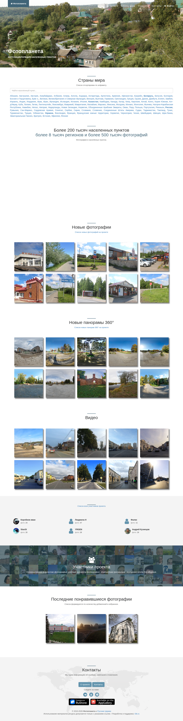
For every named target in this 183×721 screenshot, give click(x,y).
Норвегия (82, 107)
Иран (45, 101)
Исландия (64, 101)
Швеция (156, 113)
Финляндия (60, 113)
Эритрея (37, 116)
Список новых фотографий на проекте (91, 232)
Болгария (168, 96)
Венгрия (90, 99)
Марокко (102, 104)
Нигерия (43, 107)
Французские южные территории (93, 113)
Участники (143, 6)
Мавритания (80, 104)
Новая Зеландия (69, 107)
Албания (58, 96)
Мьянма (148, 104)
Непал (35, 107)
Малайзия (92, 104)
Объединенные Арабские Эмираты (104, 107)
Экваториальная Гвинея (21, 116)
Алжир (66, 96)
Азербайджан (46, 96)
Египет (161, 99)
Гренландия (120, 99)
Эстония (46, 116)
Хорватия (114, 113)
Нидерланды (54, 107)
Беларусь (148, 96)
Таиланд (161, 110)
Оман (125, 107)
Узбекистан (38, 113)
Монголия (138, 104)
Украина (49, 113)
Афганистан (127, 96)
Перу (131, 107)
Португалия (149, 107)
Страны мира (128, 6)
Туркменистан (16, 113)
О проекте (113, 6)
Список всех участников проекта (91, 506)
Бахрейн (138, 96)
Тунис (169, 110)
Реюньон (160, 107)
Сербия (68, 110)
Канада (114, 101)
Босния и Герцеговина (20, 99)
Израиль (14, 101)
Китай (144, 101)
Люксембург (57, 104)
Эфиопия (55, 116)
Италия (83, 101)
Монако (129, 104)
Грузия (138, 99)
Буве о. (35, 99)
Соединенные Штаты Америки (119, 110)
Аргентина (105, 96)
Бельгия (158, 96)
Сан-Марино (26, 110)
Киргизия (135, 101)
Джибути (153, 99)
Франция (71, 113)
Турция (28, 113)
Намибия (26, 107)
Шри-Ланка (167, 113)
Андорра (83, 96)
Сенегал (59, 110)
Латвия (27, 104)
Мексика (111, 104)
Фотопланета (18, 3)
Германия (109, 99)
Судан (138, 110)
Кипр (128, 101)
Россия (168, 107)
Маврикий (68, 104)
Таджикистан (149, 110)
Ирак (39, 101)
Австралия (24, 96)
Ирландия (54, 101)
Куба (20, 104)
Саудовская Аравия (43, 110)
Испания (75, 101)
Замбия (168, 99)
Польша (138, 107)
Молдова (120, 104)
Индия (22, 101)
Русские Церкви (104, 711)
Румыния (14, 110)
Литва (34, 104)
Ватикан (43, 99)
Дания (145, 99)
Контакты (156, 6)
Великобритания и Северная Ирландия (67, 99)
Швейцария (146, 113)
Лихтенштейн (45, 104)
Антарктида (93, 96)
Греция (130, 99)
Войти (169, 6)
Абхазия (14, 96)
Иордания (31, 101)
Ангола (74, 96)
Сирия (77, 110)
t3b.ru (137, 714)
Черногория (126, 113)
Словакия (86, 110)
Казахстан (93, 101)
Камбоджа (104, 101)
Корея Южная (161, 101)
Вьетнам (99, 99)
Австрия (34, 96)
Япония (64, 116)
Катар (121, 101)
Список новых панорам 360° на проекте (91, 327)
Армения (116, 96)
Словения (97, 110)
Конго (150, 101)
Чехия (136, 113)
